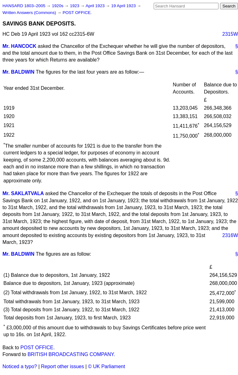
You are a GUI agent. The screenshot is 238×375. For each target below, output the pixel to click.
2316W (230, 235)
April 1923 (96, 5)
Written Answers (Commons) (29, 12)
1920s (58, 5)
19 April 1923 (124, 5)
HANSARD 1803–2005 (23, 5)
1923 (75, 5)
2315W (230, 34)
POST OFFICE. (77, 12)
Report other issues (62, 366)
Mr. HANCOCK (19, 46)
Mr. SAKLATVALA (23, 193)
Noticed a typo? (19, 366)
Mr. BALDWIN (18, 72)
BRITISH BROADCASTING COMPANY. (71, 354)
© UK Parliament (106, 366)
